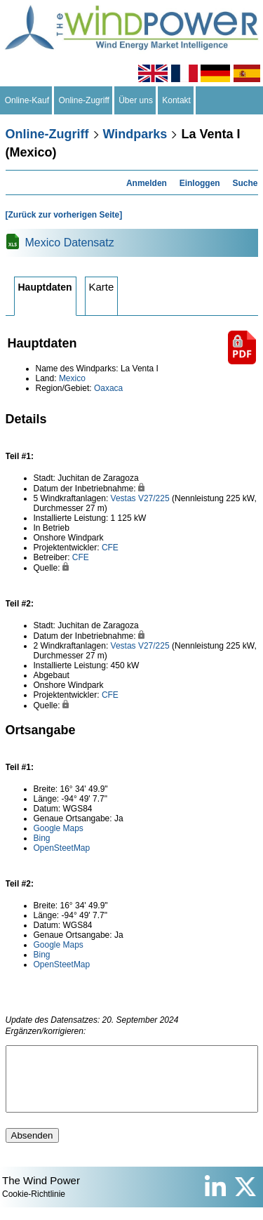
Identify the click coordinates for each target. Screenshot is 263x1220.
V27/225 (154, 498)
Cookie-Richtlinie (33, 1207)
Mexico (72, 378)
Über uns (136, 100)
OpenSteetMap (62, 848)
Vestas (123, 498)
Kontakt (177, 100)
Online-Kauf (27, 100)
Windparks (135, 134)
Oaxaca (108, 388)
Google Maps (58, 828)
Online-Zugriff (84, 100)
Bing (42, 838)
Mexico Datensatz (69, 242)
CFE (110, 547)
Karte (101, 287)
